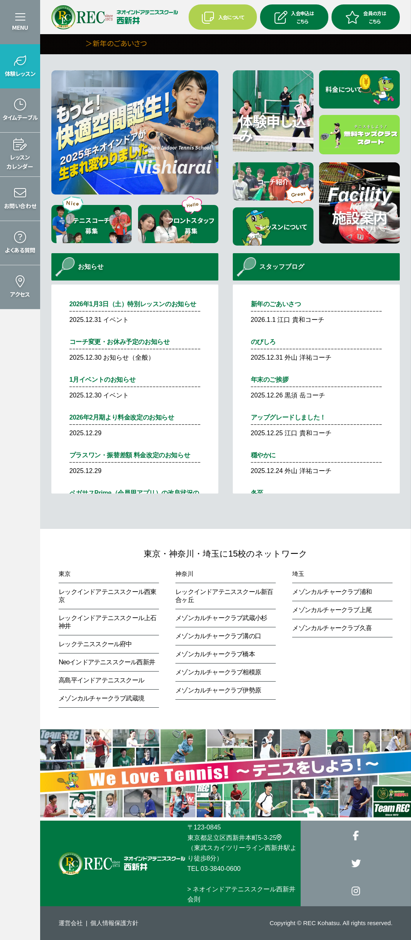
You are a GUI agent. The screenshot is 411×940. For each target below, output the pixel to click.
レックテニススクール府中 (95, 644)
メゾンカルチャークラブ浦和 (332, 591)
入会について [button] (223, 17)
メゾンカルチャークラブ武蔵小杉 (221, 617)
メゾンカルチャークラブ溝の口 (218, 636)
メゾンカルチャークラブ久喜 (332, 628)
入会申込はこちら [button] (294, 17)
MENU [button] (20, 27)
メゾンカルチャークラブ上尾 (332, 609)
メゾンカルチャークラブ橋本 (215, 654)
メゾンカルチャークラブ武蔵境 (101, 698)
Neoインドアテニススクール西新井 (107, 662)
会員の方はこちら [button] (365, 17)
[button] (20, 66)
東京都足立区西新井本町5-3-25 (234, 837)
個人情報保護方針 (114, 923)
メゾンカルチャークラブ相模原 (218, 672)
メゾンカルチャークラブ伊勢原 (218, 690)
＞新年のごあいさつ (131, 43)
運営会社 (71, 923)
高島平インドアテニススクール (101, 680)
